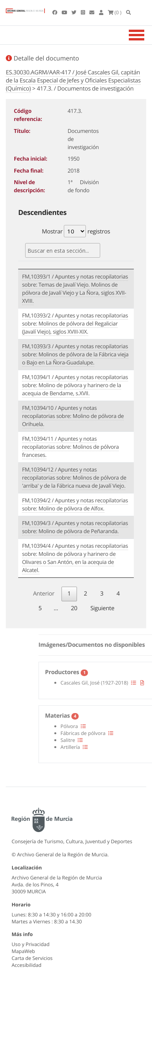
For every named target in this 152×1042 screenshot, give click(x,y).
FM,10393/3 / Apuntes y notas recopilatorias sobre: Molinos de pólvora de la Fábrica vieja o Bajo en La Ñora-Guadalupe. (75, 354)
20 (74, 608)
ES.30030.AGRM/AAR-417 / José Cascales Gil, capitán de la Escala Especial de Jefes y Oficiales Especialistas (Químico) (73, 80)
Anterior (43, 593)
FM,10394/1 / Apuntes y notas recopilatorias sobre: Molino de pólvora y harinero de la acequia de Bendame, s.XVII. (75, 385)
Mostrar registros (76, 231)
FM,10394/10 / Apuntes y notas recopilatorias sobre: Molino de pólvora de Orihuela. (73, 416)
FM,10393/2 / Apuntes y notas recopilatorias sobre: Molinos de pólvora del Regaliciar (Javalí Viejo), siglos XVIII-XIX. (75, 324)
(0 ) (115, 12)
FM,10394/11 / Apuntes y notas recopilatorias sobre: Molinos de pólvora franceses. (70, 447)
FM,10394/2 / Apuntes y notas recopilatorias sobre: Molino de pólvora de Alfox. (75, 504)
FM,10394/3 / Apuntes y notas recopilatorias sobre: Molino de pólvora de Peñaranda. (75, 527)
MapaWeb (23, 951)
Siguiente (102, 608)
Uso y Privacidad (31, 944)
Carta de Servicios (32, 958)
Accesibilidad (26, 964)
